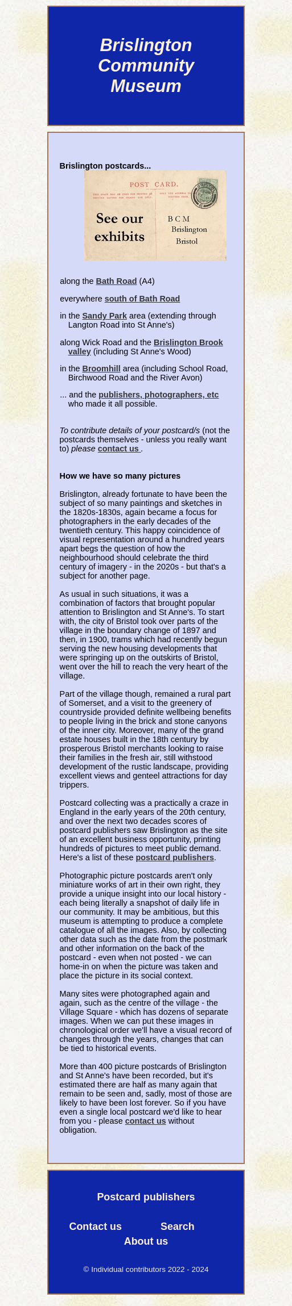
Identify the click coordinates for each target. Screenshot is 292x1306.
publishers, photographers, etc (158, 394)
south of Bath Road (142, 298)
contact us (119, 448)
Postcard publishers (146, 1197)
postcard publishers (174, 857)
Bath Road (116, 281)
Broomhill (102, 368)
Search (178, 1226)
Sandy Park (105, 315)
